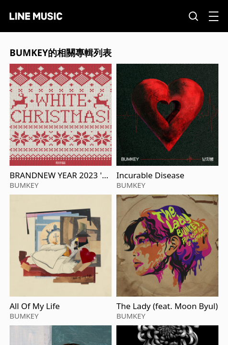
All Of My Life (35, 306)
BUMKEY (24, 185)
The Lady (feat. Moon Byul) (167, 306)
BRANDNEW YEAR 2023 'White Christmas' (60, 175)
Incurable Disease (150, 175)
